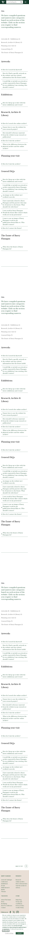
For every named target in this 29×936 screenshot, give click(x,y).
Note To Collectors (6, 905)
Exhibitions (4, 883)
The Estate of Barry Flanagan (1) (12, 52)
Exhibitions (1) (15, 39)
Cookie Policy (20, 907)
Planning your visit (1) (8, 46)
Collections (4, 881)
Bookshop (4, 903)
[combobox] (12, 2)
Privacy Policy (20, 905)
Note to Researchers (21, 883)
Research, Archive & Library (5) (11, 42)
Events (3, 885)
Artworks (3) (5, 39)
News (2, 901)
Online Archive (20, 881)
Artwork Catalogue (6, 879)
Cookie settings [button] (9, 933)
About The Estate (6, 899)
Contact (3, 907)
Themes (3, 891)
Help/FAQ (19, 899)
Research (18, 879)
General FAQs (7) (7, 49)
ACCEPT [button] (20, 933)
